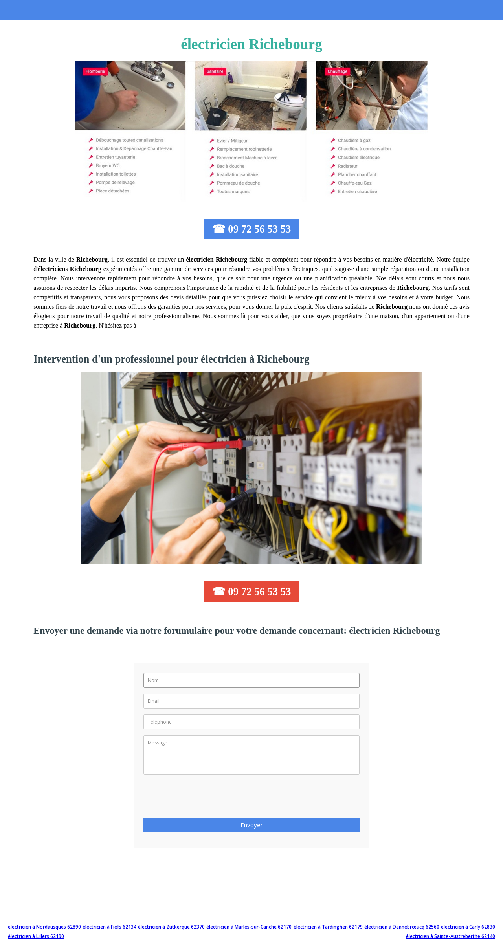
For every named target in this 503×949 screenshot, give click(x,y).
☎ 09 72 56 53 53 (251, 229)
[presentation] (203, 798)
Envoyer (251, 825)
